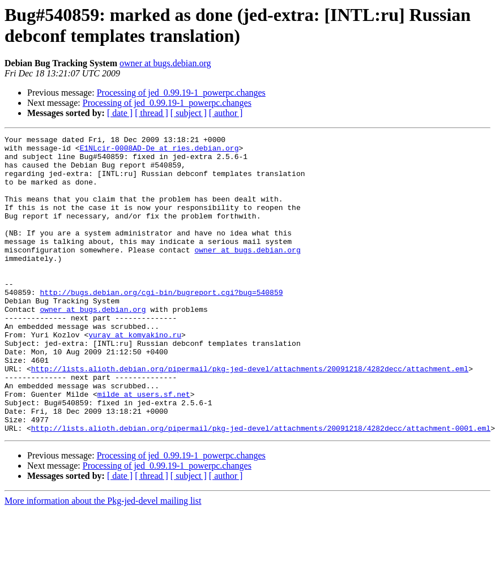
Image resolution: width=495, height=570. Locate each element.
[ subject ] (188, 113)
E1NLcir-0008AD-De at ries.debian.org (159, 151)
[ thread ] (151, 113)
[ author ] (226, 113)
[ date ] (120, 113)
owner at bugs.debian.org (165, 63)
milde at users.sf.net (143, 447)
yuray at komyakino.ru (134, 375)
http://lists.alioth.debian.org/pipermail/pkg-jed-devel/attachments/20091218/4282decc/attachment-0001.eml (260, 487)
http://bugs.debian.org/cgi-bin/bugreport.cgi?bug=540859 (161, 324)
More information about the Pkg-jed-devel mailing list (103, 560)
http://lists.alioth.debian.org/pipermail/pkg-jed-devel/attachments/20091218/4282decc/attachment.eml (249, 416)
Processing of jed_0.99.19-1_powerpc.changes (181, 92)
